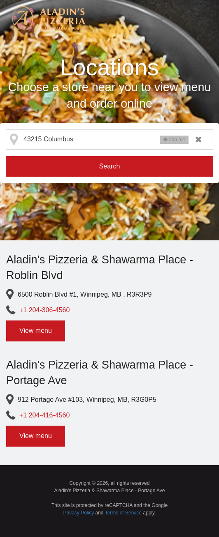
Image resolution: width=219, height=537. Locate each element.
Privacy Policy (78, 513)
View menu (35, 330)
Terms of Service (123, 513)
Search (109, 166)
